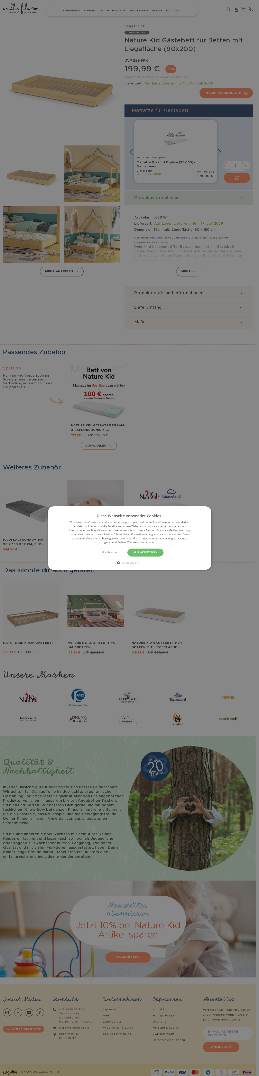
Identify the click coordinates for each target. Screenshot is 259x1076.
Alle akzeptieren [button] (145, 552)
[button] (129, 562)
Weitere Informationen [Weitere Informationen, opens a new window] (141, 542)
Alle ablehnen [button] (110, 552)
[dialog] (129, 538)
